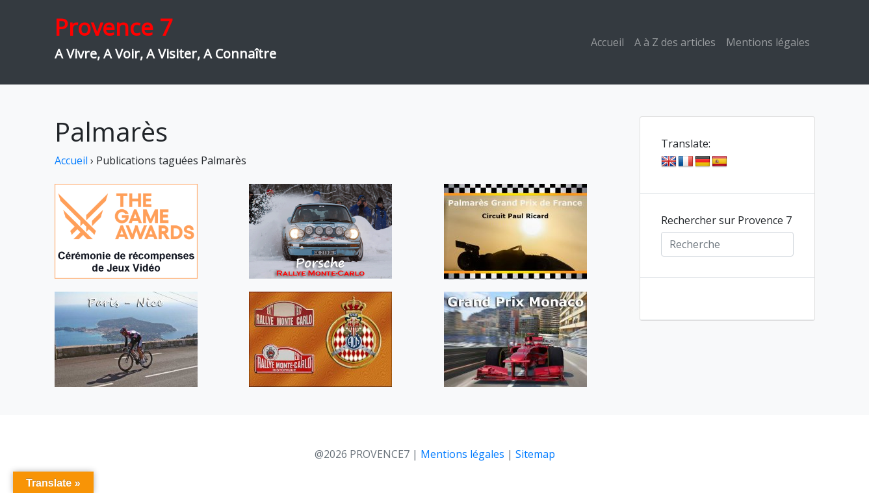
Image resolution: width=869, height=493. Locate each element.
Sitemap (535, 454)
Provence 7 (113, 27)
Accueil (607, 42)
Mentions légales (768, 42)
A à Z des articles (675, 42)
